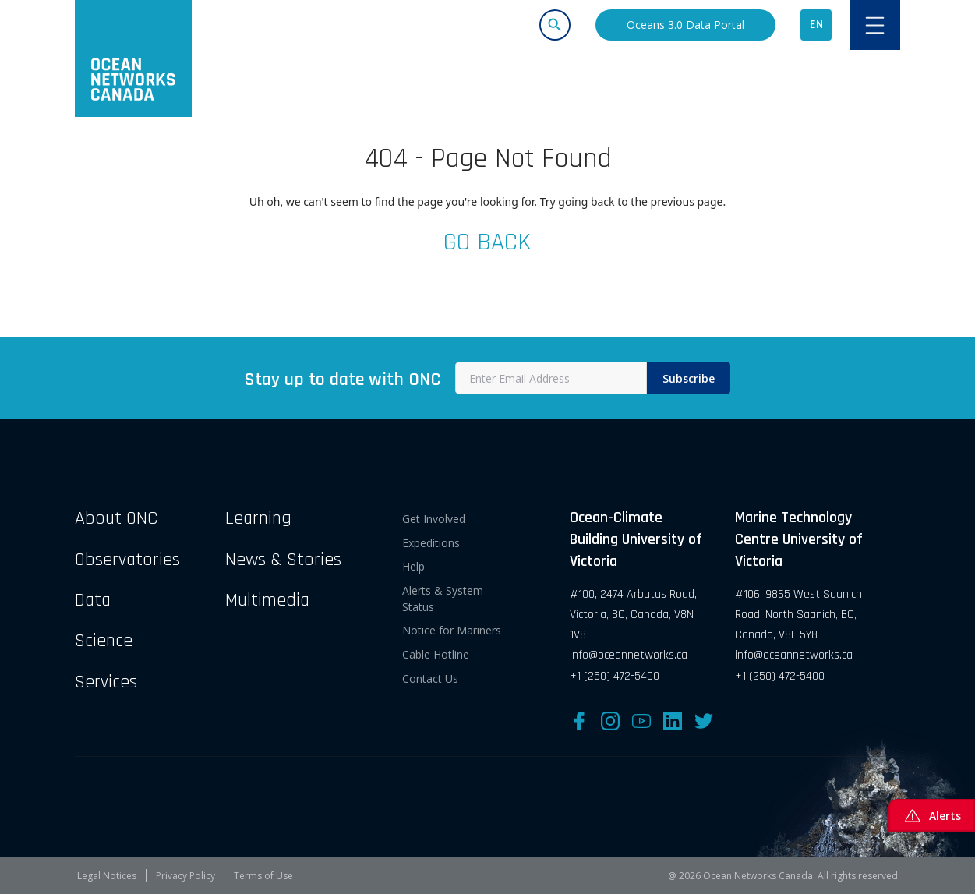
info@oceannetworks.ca (628, 655)
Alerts (932, 815)
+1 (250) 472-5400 (614, 676)
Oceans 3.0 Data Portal (685, 24)
